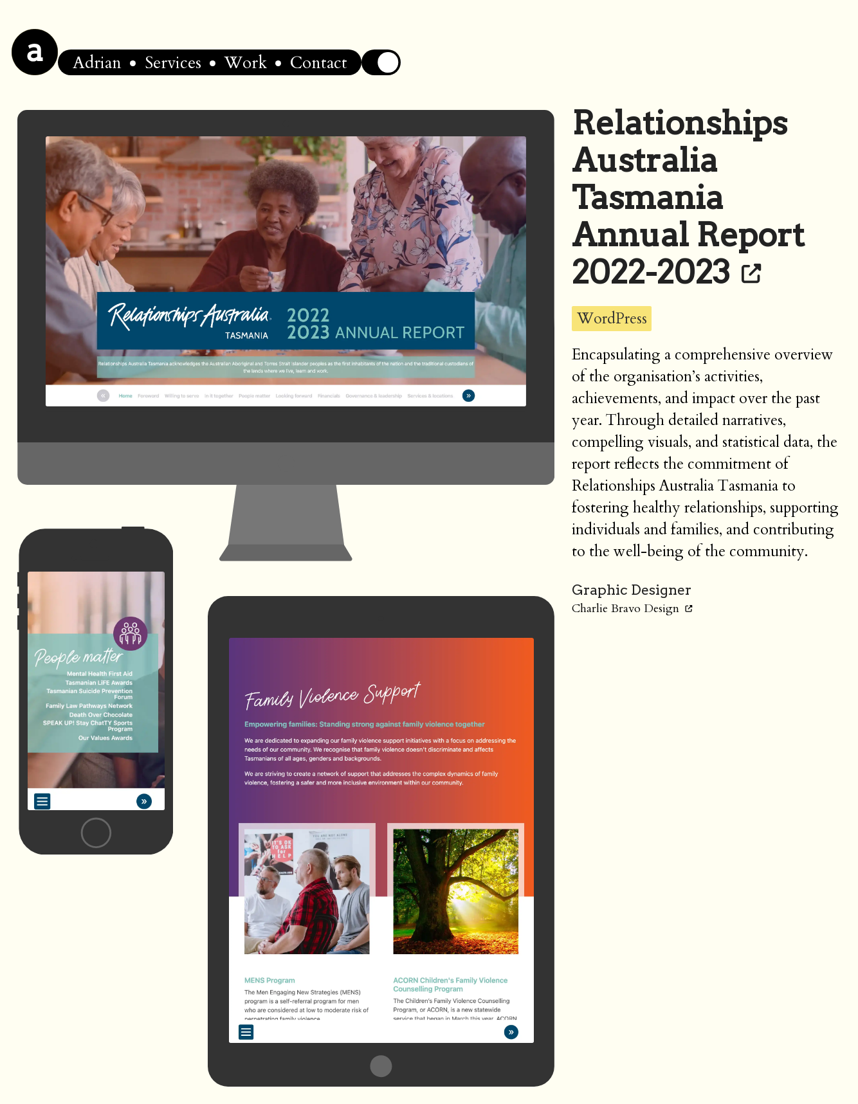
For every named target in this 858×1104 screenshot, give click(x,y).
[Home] (35, 52)
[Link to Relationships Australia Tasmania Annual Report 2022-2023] (751, 272)
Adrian (97, 62)
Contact (318, 62)
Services (173, 62)
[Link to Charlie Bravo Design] (688, 609)
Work (245, 62)
